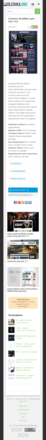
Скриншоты (17, 163)
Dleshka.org (15, 4)
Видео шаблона (18, 178)
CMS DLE (9, 399)
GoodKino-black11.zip (19, 190)
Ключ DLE (23, 406)
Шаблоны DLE (21, 399)
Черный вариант (19, 171)
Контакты (23, 413)
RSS (23, 417)
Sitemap (23, 420)
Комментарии (23, 409)
